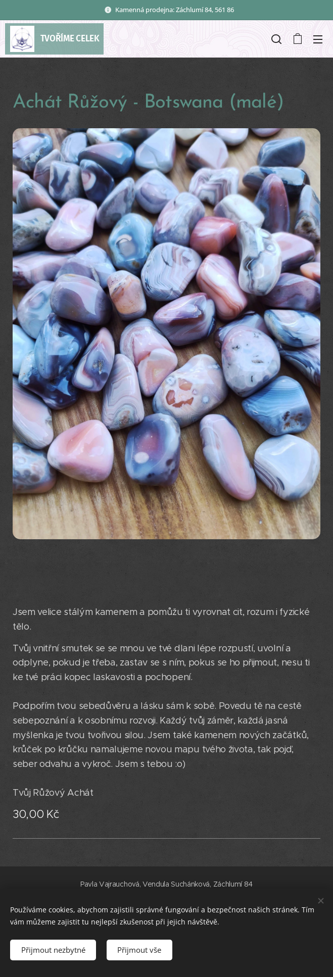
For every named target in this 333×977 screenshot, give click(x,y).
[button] (276, 39)
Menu (317, 39)
